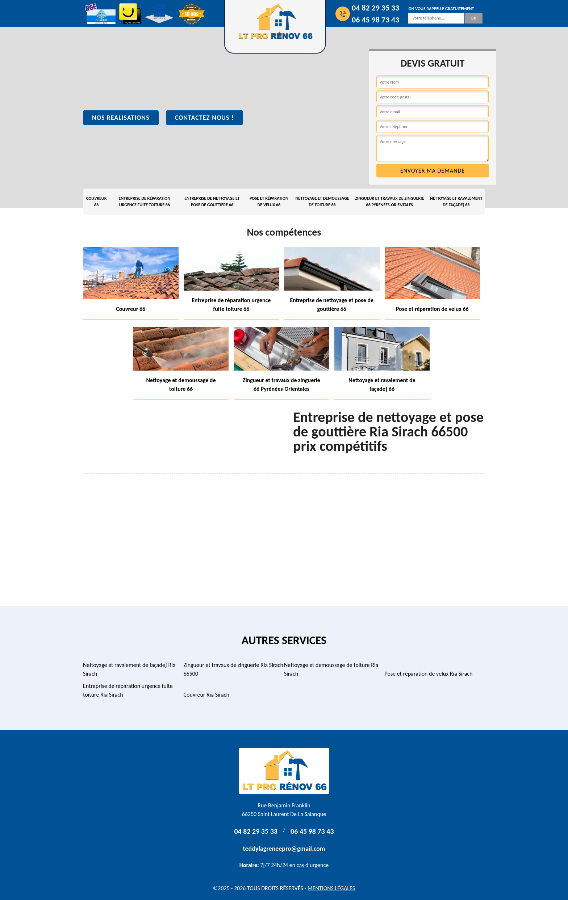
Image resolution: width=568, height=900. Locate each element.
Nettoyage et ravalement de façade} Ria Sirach (129, 669)
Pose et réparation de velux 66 (269, 201)
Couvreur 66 (96, 201)
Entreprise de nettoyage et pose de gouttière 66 (212, 201)
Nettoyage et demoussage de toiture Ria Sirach (331, 669)
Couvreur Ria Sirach (206, 694)
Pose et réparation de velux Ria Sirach (429, 673)
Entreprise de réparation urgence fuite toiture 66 (144, 201)
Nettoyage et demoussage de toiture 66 (322, 201)
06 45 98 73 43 (375, 20)
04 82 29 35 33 (375, 8)
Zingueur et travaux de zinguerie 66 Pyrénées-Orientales (389, 201)
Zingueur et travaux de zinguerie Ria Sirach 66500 (233, 669)
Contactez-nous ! (204, 118)
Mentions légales (331, 888)
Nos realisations (121, 118)
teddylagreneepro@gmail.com (284, 849)
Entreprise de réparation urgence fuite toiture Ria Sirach (128, 690)
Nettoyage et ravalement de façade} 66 (456, 201)
